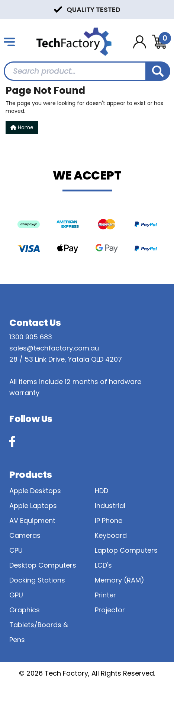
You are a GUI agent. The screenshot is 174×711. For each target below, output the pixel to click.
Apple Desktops (35, 490)
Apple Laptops (33, 505)
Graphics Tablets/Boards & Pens (38, 624)
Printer (105, 595)
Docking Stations (37, 580)
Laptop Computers (126, 550)
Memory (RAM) (119, 580)
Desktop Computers (42, 565)
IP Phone (108, 520)
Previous (7, 9)
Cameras (25, 535)
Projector (110, 610)
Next (166, 9)
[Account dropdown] (139, 41)
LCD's (103, 565)
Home (21, 127)
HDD (101, 490)
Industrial (110, 505)
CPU (16, 550)
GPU (16, 595)
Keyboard (111, 535)
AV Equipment (32, 520)
